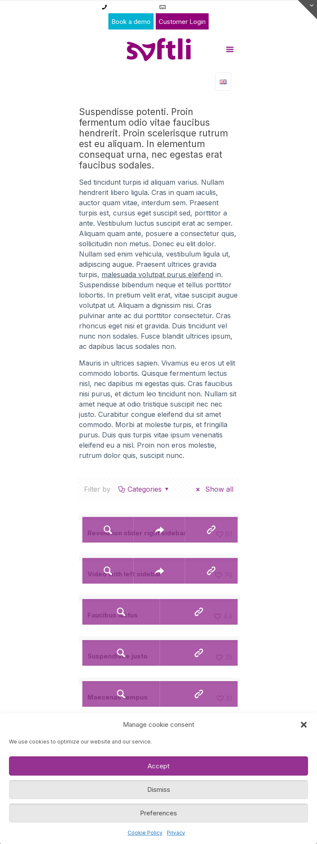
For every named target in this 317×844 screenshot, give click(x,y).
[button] (304, 724)
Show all (213, 489)
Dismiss (158, 789)
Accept (158, 766)
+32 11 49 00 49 (131, 6)
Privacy (176, 832)
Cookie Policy (145, 832)
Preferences (158, 813)
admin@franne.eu (192, 6)
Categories (144, 489)
